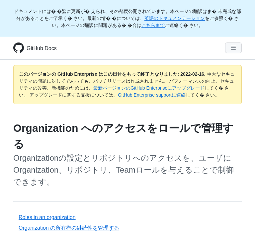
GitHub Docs (42, 48)
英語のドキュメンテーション (174, 18)
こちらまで (153, 25)
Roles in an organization (47, 217)
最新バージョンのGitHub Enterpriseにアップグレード (149, 88)
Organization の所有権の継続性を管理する (69, 228)
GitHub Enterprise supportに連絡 (152, 95)
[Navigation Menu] (233, 47)
